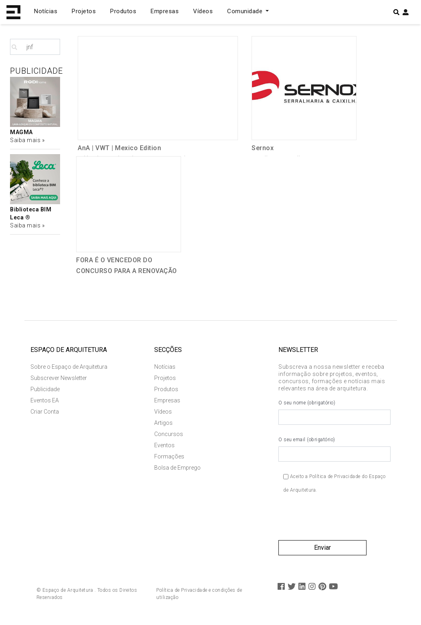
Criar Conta (44, 411)
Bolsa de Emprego (177, 467)
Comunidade (245, 11)
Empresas (165, 11)
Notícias (45, 11)
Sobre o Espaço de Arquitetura (68, 367)
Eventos (164, 445)
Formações (169, 456)
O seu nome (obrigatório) (334, 412)
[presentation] (339, 520)
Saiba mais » (27, 140)
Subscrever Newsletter (58, 378)
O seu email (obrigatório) (334, 449)
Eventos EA (44, 400)
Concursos (168, 434)
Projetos (84, 11)
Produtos (123, 11)
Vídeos (203, 11)
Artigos (163, 423)
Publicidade (45, 389)
